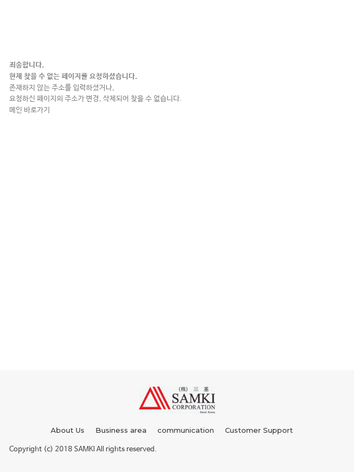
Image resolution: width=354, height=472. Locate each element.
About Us (67, 430)
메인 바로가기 (29, 110)
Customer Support (259, 430)
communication (185, 430)
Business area (121, 430)
